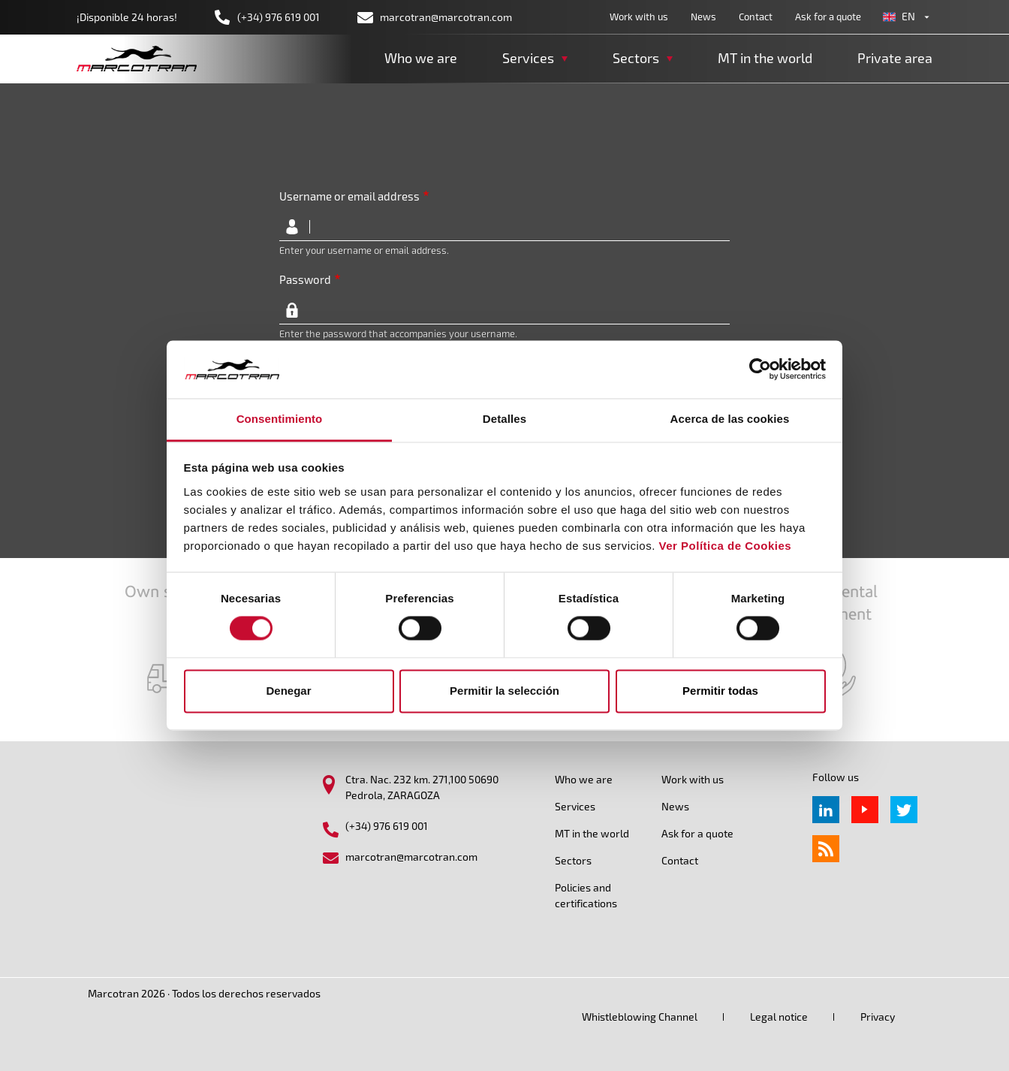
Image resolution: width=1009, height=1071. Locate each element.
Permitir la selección (504, 690)
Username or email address (349, 196)
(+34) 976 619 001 (278, 17)
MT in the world (765, 58)
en (908, 16)
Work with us (639, 17)
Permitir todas (720, 690)
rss (825, 848)
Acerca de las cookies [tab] (730, 418)
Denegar (288, 690)
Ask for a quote (828, 17)
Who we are (420, 58)
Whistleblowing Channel (639, 1016)
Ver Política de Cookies (725, 545)
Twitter (903, 809)
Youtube (864, 809)
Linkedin (825, 809)
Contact (756, 17)
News (703, 17)
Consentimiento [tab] (279, 418)
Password (305, 279)
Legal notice (779, 1016)
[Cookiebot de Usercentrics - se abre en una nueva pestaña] (760, 369)
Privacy (877, 1016)
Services (575, 806)
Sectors (573, 860)
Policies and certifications (586, 895)
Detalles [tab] (504, 418)
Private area (894, 58)
